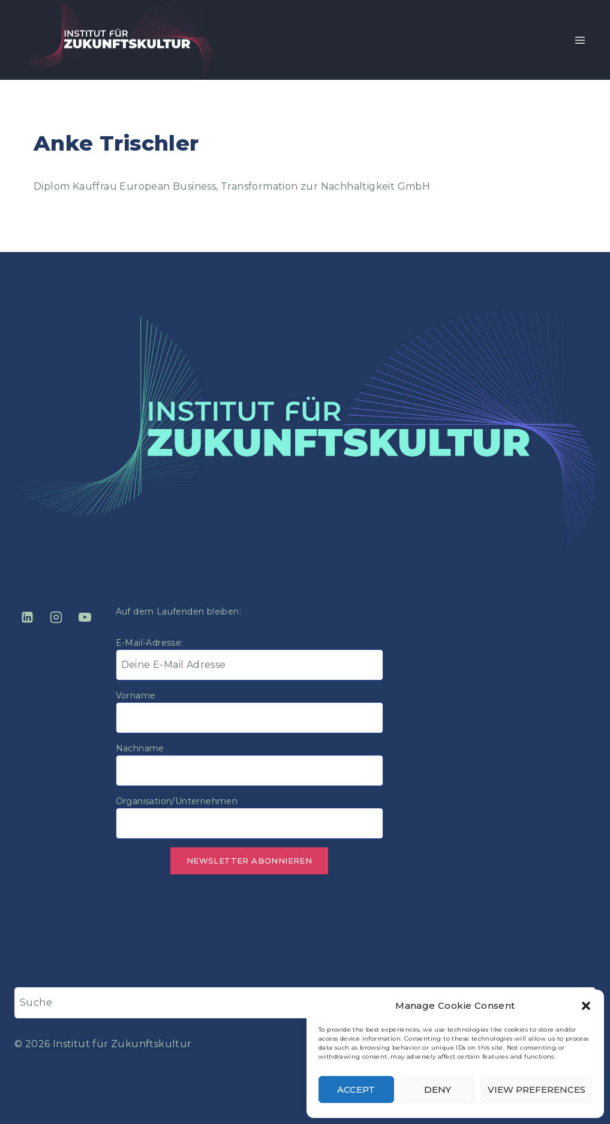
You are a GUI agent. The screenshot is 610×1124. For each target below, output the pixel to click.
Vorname (136, 695)
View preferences (536, 1089)
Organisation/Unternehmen (177, 801)
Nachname (140, 748)
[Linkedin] (27, 617)
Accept (356, 1089)
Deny (437, 1089)
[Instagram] (55, 617)
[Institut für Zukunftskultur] (116, 40)
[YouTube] (85, 617)
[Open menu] (580, 40)
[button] (586, 1006)
